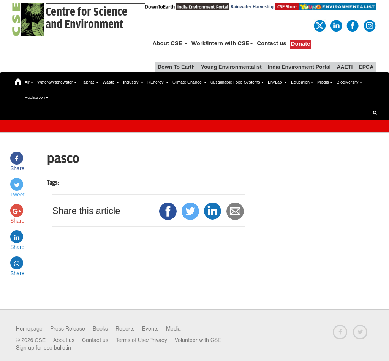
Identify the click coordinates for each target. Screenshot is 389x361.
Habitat (90, 82)
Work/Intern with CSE (222, 43)
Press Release (67, 329)
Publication (37, 97)
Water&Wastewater (57, 82)
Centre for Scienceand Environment (86, 18)
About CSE (170, 43)
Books (100, 329)
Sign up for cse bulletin (43, 348)
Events (150, 329)
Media (325, 82)
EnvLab (277, 82)
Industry (133, 82)
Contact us (271, 43)
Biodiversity (349, 82)
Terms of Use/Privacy (141, 340)
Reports (124, 329)
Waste (111, 82)
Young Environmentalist (231, 67)
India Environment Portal (299, 67)
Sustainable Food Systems (237, 82)
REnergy (158, 82)
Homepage (29, 329)
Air (29, 82)
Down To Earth (176, 67)
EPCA (366, 67)
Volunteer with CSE (198, 340)
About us (63, 340)
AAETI (345, 67)
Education (302, 82)
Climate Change (189, 82)
